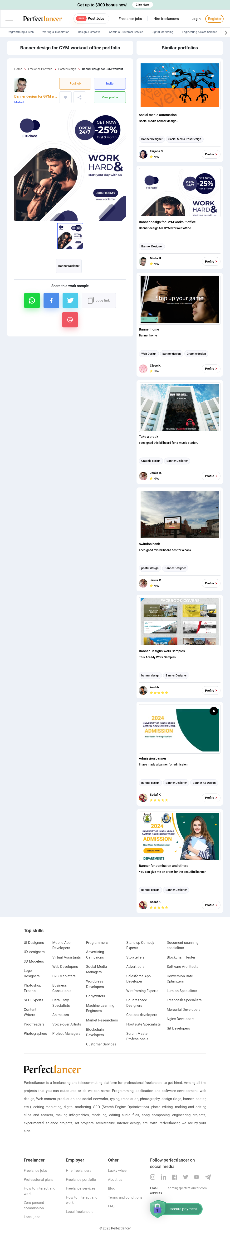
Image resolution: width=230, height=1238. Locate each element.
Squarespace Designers (136, 1003)
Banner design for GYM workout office (35, 96)
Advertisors (135, 966)
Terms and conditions (125, 1197)
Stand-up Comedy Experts (140, 945)
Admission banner (152, 758)
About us (115, 1179)
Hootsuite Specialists (143, 1024)
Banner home (149, 329)
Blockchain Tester (181, 957)
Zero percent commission (34, 1205)
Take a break (148, 437)
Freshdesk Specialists (184, 1000)
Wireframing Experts (142, 991)
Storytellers (135, 957)
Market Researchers (102, 1020)
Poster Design (67, 69)
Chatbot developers (141, 1015)
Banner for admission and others (163, 866)
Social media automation (158, 115)
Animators (60, 1015)
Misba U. (20, 102)
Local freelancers (79, 1212)
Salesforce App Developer (138, 979)
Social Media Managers (96, 969)
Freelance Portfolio (40, 69)
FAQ (111, 1206)
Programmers (97, 942)
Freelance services (81, 1188)
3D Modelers (34, 961)
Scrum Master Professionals (137, 1036)
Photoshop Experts (32, 988)
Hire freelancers (166, 19)
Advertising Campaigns (95, 954)
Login (196, 19)
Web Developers (65, 966)
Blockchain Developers (95, 1032)
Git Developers (178, 1028)
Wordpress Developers (95, 984)
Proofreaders (34, 1024)
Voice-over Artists (66, 1024)
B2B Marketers (64, 976)
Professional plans (39, 1179)
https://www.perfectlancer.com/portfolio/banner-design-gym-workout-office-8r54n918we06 (86, 97)
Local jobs (32, 1217)
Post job (75, 83)
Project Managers (66, 1033)
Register (214, 19)
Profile (211, 154)
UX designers (34, 952)
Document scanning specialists (182, 945)
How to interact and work (39, 1191)
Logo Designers (32, 973)
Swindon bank (149, 544)
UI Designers (34, 942)
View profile (110, 97)
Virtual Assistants (66, 957)
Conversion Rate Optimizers (180, 979)
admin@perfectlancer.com (187, 1188)
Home (18, 69)
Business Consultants (62, 988)
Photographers (35, 1033)
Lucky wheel (117, 1170)
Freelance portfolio (81, 1179)
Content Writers (30, 1012)
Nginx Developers (181, 1019)
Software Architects (182, 966)
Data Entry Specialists (61, 1003)
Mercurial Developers (184, 1009)
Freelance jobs (130, 19)
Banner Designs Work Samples (162, 651)
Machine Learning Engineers (100, 1008)
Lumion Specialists (182, 991)
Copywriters (95, 996)
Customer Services (101, 1044)
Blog (111, 1188)
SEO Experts (33, 1000)
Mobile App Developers (61, 945)
